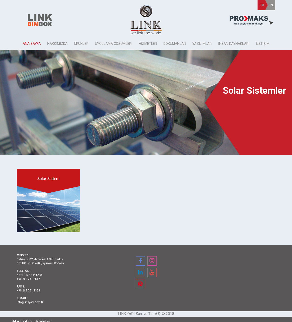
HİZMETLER (148, 44)
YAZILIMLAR (202, 44)
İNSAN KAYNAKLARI (233, 44)
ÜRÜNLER (81, 44)
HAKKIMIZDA (57, 44)
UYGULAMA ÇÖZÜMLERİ (113, 44)
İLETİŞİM (262, 44)
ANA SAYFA (32, 44)
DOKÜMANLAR (174, 44)
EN (271, 5)
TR (262, 5)
